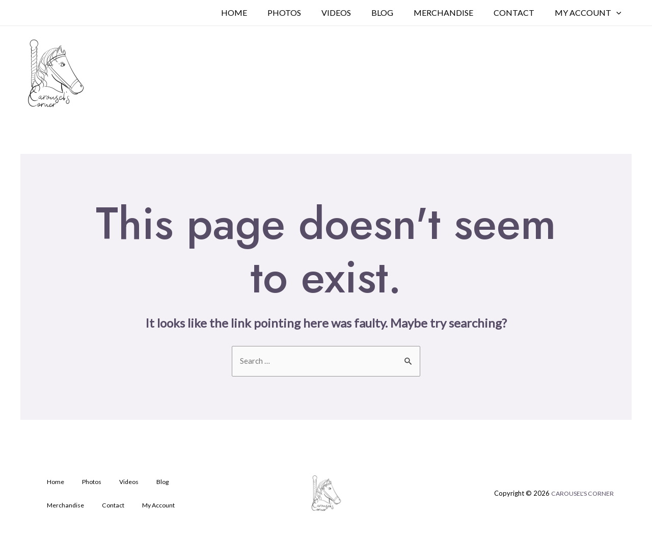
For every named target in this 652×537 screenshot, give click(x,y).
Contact (520, 12)
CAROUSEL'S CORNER (581, 495)
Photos (306, 12)
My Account (590, 12)
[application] (618, 12)
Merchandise (453, 12)
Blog (397, 12)
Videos (354, 12)
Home (261, 12)
